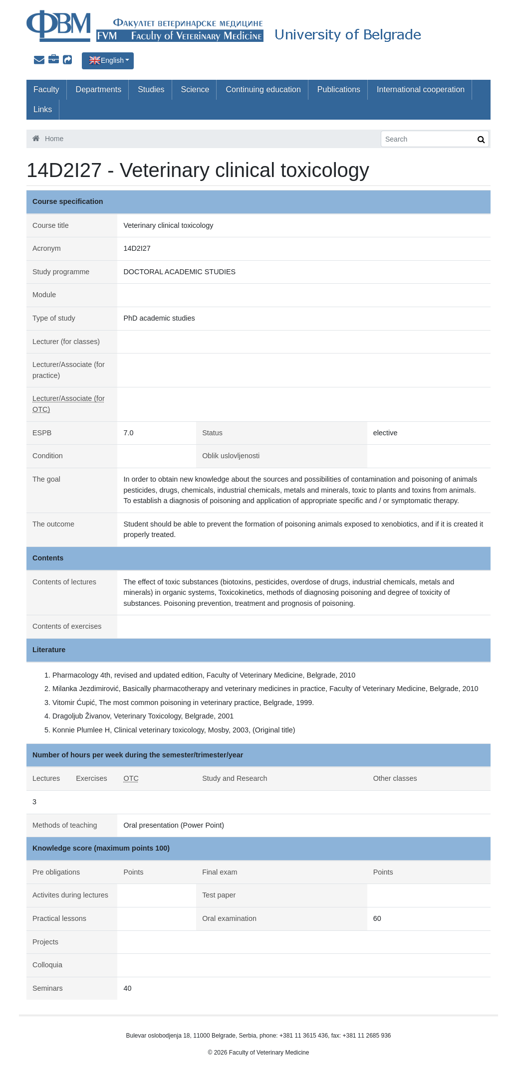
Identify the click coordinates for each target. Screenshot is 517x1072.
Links (42, 109)
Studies (151, 89)
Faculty (46, 89)
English (112, 60)
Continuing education (263, 89)
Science (195, 89)
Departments (99, 89)
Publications (338, 89)
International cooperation (421, 89)
